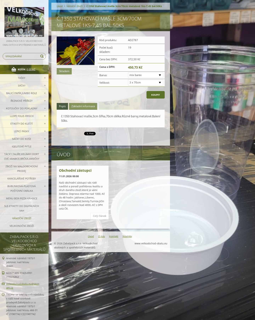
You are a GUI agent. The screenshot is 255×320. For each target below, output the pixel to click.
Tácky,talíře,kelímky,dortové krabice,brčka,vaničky (21, 156)
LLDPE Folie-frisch (21, 116)
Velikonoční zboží (22, 226)
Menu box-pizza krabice (21, 198)
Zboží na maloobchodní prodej (21, 169)
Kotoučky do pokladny (21, 108)
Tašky (21, 78)
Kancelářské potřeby (21, 178)
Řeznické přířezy (22, 100)
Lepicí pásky (21, 131)
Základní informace (83, 106)
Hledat (42, 56)
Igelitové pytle (22, 146)
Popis (62, 106)
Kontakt (113, 236)
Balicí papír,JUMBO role (21, 93)
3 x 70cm (135, 82)
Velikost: (104, 82)
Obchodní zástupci (75, 170)
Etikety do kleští (21, 123)
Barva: (103, 75)
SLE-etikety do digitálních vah (21, 208)
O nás (101, 236)
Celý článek (99, 216)
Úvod (60, 6)
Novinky (127, 236)
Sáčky (22, 85)
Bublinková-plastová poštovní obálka (21, 188)
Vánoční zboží (21, 218)
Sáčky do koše (21, 139)
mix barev (135, 75)
